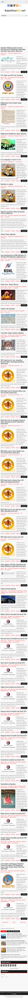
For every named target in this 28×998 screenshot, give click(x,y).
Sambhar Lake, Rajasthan (8, 308)
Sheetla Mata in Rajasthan (8, 784)
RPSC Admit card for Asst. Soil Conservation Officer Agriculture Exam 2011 (13, 510)
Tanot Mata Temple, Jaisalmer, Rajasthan (12, 333)
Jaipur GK (17, 310)
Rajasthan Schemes (19, 106)
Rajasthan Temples (15, 336)
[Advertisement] (14, 31)
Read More (24, 71)
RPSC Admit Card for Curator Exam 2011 (12, 537)
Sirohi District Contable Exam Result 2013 (12, 760)
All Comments (5, 976)
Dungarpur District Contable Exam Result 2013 (14, 735)
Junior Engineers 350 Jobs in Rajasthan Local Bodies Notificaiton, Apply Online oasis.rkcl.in (13, 565)
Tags (9, 931)
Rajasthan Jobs (17, 53)
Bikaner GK (10, 815)
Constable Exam (17, 616)
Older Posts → (23, 922)
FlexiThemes (10, 995)
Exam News (10, 53)
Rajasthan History (18, 186)
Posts (3, 974)
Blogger (16, 968)
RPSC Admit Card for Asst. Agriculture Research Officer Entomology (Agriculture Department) (12, 361)
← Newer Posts (4, 922)
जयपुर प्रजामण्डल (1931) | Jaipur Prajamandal (10, 954)
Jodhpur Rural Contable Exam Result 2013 (12, 687)
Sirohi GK (7, 763)
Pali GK (25, 590)
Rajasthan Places (14, 787)
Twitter (13, 72)
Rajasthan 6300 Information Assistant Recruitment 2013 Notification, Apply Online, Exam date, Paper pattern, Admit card (13, 49)
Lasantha (22, 995)
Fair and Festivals (12, 590)
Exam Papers (17, 870)
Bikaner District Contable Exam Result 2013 (13, 813)
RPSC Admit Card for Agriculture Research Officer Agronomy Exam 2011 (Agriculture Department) (13, 421)
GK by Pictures (11, 286)
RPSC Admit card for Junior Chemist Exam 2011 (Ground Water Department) (12, 451)
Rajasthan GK (11, 106)
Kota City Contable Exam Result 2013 (11, 898)
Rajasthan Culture (5, 592)
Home (14, 922)
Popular (3, 931)
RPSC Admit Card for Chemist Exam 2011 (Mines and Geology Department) (12, 481)
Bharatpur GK (11, 640)
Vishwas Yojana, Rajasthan (8, 234)
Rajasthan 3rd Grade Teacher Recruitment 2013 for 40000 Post (13, 212)
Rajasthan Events (13, 592)
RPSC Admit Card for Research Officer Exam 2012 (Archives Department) (13, 391)
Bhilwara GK (11, 616)
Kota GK (23, 900)
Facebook (7, 72)
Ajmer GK (10, 665)
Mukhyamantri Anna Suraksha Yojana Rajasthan (11, 103)
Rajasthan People (7, 288)
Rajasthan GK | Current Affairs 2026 (15, 992)
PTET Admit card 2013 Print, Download (11, 75)
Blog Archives (16, 931)
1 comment (7, 216)
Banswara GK (11, 713)
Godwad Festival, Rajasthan (8, 589)
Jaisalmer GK (18, 335)
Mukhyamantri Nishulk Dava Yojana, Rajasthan (13, 133)
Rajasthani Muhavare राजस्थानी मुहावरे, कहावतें (15, 947)
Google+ (18, 72)
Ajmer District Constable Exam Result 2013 (13, 663)
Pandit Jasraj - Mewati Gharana (9, 284)
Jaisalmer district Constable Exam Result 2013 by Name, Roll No (14, 838)
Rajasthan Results (8, 617)
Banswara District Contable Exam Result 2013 (13, 711)
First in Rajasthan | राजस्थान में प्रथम (11, 159)
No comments (8, 78)
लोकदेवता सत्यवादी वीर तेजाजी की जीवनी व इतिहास (15, 940)
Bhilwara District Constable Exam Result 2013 (13, 614)
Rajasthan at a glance (7, 184)
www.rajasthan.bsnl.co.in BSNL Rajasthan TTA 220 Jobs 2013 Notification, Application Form (13, 256)
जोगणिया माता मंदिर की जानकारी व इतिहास (14, 934)
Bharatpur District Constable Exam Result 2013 (14, 638)
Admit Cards (11, 77)
